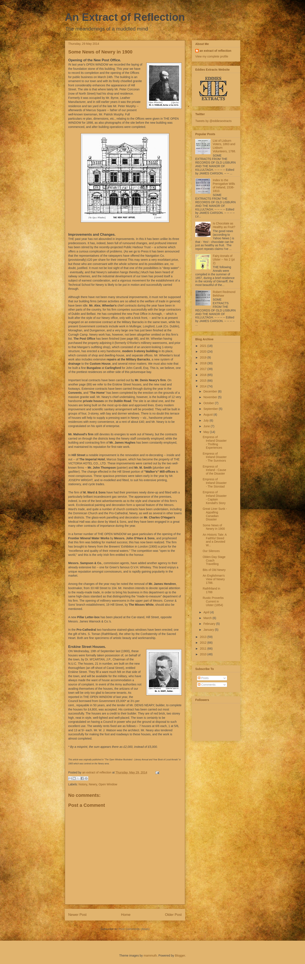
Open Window (107, 784)
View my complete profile (211, 56)
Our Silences (211, 551)
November (210, 397)
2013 (203, 637)
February (209, 623)
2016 (203, 375)
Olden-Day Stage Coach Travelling (214, 560)
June (207, 426)
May (206, 432)
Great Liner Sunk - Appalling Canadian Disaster (215, 514)
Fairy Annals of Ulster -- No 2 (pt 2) (224, 259)
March (207, 618)
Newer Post (77, 915)
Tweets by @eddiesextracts (213, 121)
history (83, 784)
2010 (203, 654)
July (206, 420)
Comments (207, 684)
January (209, 629)
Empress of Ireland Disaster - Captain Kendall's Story (215, 497)
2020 (203, 351)
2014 (203, 386)
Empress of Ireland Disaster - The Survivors (215, 457)
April (206, 612)
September (211, 409)
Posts (203, 678)
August (208, 414)
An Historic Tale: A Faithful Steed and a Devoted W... (215, 540)
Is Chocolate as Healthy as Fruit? (224, 225)
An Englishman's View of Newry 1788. (214, 579)
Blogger (180, 955)
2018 (203, 363)
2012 (203, 642)
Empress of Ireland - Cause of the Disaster (214, 470)
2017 (203, 369)
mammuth (150, 955)
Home (125, 915)
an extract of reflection (215, 50)
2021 (203, 345)
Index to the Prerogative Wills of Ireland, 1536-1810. (224, 185)
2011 (203, 648)
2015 (203, 380)
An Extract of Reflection (125, 17)
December (210, 391)
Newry (93, 784)
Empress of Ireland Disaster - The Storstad (215, 483)
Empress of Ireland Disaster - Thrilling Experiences (215, 442)
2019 (203, 357)
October (209, 403)
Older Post (173, 915)
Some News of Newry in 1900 (214, 527)
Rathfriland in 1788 (211, 590)
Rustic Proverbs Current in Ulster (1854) (213, 601)
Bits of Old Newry (214, 570)
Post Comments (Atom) (134, 929)
